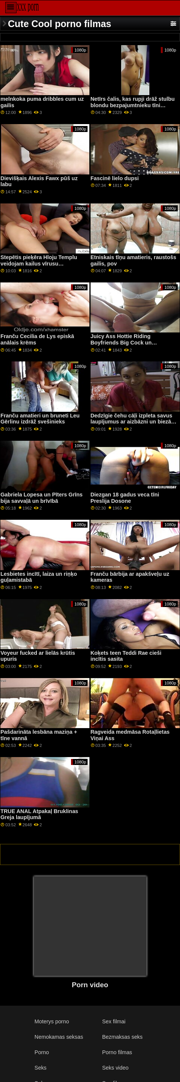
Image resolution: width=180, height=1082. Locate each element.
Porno (42, 1052)
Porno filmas (117, 1052)
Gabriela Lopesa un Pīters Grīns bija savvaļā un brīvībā (41, 498)
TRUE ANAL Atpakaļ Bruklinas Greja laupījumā (39, 814)
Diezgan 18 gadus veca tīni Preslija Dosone (125, 498)
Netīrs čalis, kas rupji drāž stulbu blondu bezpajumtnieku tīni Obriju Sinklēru (133, 105)
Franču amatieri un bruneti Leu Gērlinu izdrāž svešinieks (40, 419)
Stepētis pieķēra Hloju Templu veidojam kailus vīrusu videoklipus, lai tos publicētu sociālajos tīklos (38, 266)
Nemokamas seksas (59, 1037)
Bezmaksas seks (122, 1037)
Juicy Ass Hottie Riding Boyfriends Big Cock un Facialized (121, 342)
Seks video (115, 1068)
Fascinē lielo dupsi (115, 178)
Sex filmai (114, 1021)
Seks (41, 1068)
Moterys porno (52, 1021)
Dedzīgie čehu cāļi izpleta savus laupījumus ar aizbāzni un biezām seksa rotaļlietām (133, 422)
